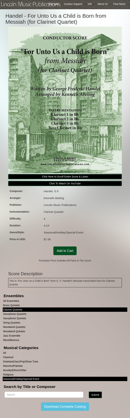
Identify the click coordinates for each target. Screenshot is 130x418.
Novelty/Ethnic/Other (14, 370)
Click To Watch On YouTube (65, 183)
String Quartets (11, 322)
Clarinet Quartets (12, 309)
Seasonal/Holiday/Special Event (21, 378)
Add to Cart (65, 251)
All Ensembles (11, 300)
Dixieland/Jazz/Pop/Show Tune (20, 361)
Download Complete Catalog (65, 406)
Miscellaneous (11, 340)
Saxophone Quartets (14, 314)
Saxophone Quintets (14, 318)
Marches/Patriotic (13, 365)
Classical (8, 357)
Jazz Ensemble (11, 335)
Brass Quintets (11, 305)
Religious (8, 374)
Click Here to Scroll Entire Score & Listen (65, 176)
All (4, 352)
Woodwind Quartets (14, 327)
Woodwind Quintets (14, 331)
